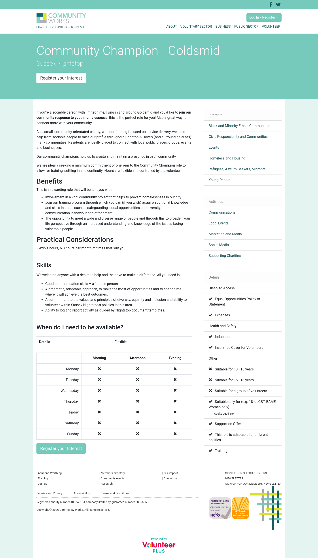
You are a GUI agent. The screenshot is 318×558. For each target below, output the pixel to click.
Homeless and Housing (227, 158)
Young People (219, 180)
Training (42, 478)
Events (214, 147)
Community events (112, 478)
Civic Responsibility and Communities (238, 137)
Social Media (219, 245)
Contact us (170, 478)
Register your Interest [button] (61, 78)
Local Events (219, 223)
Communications (222, 212)
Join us (41, 483)
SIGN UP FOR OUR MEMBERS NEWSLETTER (253, 483)
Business (223, 26)
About (171, 26)
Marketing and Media (225, 234)
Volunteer (271, 26)
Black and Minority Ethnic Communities (239, 126)
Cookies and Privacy (49, 493)
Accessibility (82, 493)
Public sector (246, 26)
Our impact (170, 473)
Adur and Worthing (49, 473)
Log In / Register (262, 17)
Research (106, 483)
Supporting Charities (225, 256)
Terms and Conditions (115, 493)
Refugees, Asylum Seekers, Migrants (237, 169)
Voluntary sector (196, 26)
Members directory (112, 473)
